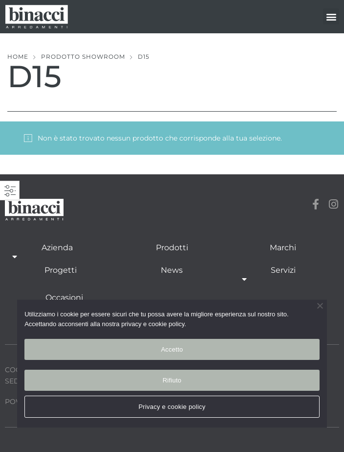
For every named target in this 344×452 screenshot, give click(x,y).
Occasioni (64, 297)
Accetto (172, 349)
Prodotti (172, 247)
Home (17, 56)
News (172, 270)
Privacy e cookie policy (171, 406)
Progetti (60, 270)
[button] (331, 16)
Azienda (57, 253)
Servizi (283, 275)
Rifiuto (172, 380)
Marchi (283, 247)
